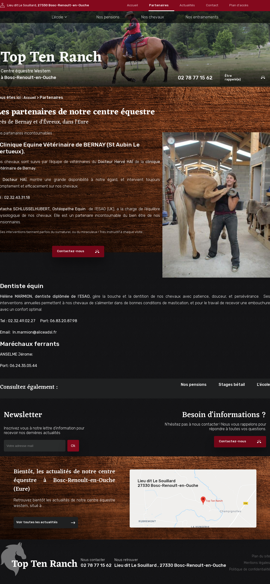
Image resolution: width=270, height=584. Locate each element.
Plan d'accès (238, 5)
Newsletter (51, 421)
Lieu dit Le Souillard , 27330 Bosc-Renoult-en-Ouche (170, 565)
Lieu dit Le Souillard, (48, 6)
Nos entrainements (203, 17)
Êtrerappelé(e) (233, 77)
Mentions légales (257, 563)
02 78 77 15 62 (194, 78)
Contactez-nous (70, 251)
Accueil (132, 5)
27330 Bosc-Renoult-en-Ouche (63, 6)
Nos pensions (107, 17)
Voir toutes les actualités (36, 522)
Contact (212, 5)
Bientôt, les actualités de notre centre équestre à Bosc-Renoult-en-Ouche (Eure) (64, 480)
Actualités (187, 5)
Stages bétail (232, 384)
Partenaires (158, 5)
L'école (55, 17)
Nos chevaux (152, 17)
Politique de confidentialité (249, 569)
